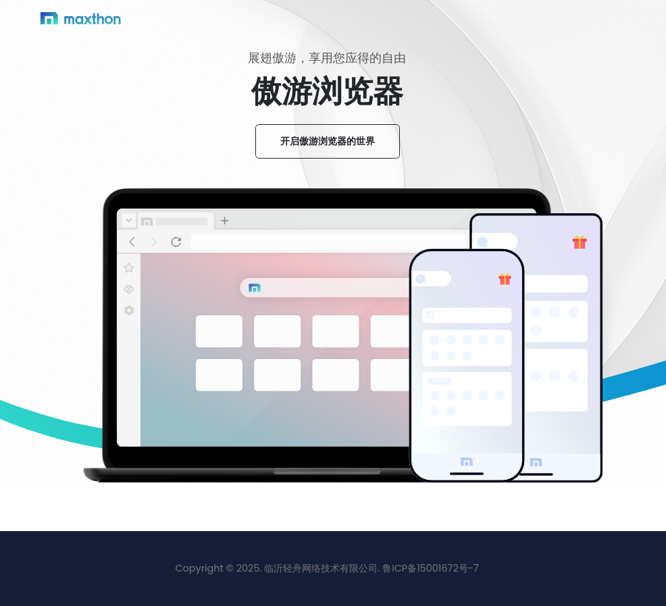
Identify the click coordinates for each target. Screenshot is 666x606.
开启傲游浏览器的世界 (327, 141)
